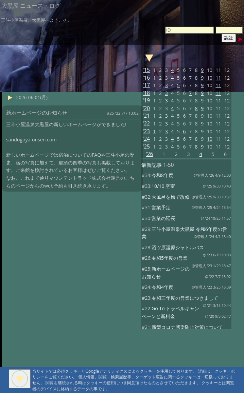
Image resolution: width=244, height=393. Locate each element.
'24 (146, 138)
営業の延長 (163, 218)
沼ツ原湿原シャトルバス (178, 247)
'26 (149, 154)
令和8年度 (162, 175)
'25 (146, 146)
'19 (146, 100)
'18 (146, 93)
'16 (146, 77)
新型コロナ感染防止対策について (187, 327)
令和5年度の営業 (170, 258)
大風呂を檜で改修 (171, 197)
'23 (146, 131)
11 (218, 78)
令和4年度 (162, 287)
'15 (146, 70)
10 (209, 78)
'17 (146, 85)
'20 (146, 108)
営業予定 (161, 207)
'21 (146, 115)
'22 (146, 123)
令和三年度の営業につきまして (185, 298)
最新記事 (151, 165)
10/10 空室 (163, 186)
